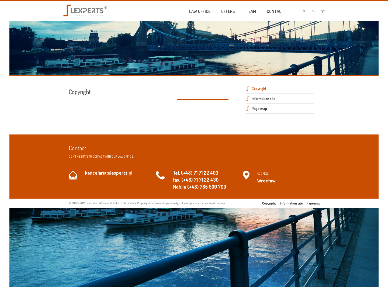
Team (251, 11)
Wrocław (266, 181)
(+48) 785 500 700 (206, 187)
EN (313, 11)
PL (304, 11)
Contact (275, 11)
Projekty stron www (149, 203)
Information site (263, 98)
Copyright (259, 88)
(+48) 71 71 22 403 (199, 173)
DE (323, 11)
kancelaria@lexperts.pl (108, 173)
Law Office (199, 11)
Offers (228, 11)
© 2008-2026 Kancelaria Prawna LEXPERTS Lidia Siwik (102, 203)
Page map (259, 108)
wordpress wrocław (196, 203)
